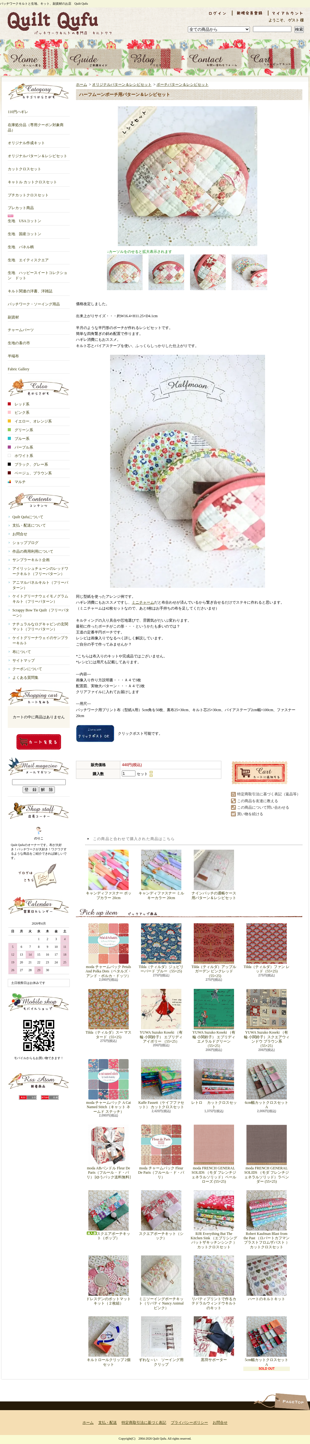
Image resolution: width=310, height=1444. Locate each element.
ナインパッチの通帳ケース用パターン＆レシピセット (214, 875)
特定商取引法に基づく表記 (144, 1422)
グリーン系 (20, 430)
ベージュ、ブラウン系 (30, 473)
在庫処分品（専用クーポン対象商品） (36, 125)
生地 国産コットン (24, 231)
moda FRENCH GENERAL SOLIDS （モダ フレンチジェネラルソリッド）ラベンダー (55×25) (266, 1154)
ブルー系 (18, 438)
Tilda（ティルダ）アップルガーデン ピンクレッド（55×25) (214, 950)
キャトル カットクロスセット (32, 179)
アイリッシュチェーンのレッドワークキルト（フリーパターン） (40, 571)
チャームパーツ (21, 327)
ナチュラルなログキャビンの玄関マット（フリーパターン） (40, 627)
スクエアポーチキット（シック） (161, 1215)
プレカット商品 (21, 205)
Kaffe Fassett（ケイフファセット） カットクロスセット (161, 1084)
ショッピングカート (275, 59)
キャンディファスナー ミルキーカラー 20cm (161, 875)
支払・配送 (107, 1422)
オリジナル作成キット (26, 140)
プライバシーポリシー (189, 1422)
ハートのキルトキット (266, 1278)
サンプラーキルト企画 (31, 560)
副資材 (13, 314)
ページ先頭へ (292, 1401)
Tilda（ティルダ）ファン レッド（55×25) (267, 948)
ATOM (50, 1097)
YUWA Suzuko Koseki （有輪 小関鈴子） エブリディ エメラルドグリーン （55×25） (214, 1018)
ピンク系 (18, 412)
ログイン (217, 13)
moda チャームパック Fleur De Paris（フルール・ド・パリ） (161, 1152)
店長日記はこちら (39, 875)
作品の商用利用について (32, 551)
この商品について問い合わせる (263, 807)
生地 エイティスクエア (28, 257)
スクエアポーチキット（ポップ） (108, 1215)
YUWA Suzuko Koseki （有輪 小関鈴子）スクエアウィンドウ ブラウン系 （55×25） (267, 1018)
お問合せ (215, 59)
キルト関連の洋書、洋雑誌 (30, 288)
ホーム (35, 59)
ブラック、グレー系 (28, 464)
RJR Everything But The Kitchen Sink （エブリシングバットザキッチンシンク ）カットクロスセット (214, 1219)
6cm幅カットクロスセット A (267, 1084)
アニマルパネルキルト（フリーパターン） (40, 585)
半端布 (13, 353)
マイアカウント (288, 13)
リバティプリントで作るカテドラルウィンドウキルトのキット (214, 1282)
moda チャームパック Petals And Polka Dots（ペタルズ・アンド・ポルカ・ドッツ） (109, 950)
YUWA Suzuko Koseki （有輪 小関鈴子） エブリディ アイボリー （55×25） (161, 1016)
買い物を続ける (250, 814)
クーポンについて (27, 669)
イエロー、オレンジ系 (30, 421)
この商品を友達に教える (257, 801)
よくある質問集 (25, 677)
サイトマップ (23, 660)
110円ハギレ (18, 109)
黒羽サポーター (214, 1339)
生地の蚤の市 (19, 340)
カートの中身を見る (38, 742)
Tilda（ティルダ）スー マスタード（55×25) (108, 1014)
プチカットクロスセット (28, 192)
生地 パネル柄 (21, 244)
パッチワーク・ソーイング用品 (34, 301)
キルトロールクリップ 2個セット (109, 1341)
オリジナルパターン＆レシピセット (37, 153)
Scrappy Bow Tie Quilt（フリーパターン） (40, 613)
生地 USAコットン (24, 218)
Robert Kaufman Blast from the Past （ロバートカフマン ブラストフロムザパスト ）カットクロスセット (267, 1219)
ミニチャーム (143, 602)
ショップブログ (155, 59)
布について (21, 652)
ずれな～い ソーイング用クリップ (161, 1341)
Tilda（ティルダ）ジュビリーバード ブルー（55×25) (161, 948)
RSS (28, 1097)
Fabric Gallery (18, 366)
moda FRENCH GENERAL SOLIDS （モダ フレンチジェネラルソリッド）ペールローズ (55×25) (214, 1154)
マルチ (17, 482)
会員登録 (250, 13)
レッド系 (18, 404)
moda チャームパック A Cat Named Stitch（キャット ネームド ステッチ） (108, 1086)
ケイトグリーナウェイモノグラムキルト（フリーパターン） (40, 599)
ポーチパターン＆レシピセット (183, 84)
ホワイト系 (20, 456)
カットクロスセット (24, 166)
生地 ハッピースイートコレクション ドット (37, 273)
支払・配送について (95, 59)
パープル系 (20, 447)
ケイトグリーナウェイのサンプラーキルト (40, 640)
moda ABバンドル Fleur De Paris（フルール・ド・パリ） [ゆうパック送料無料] (108, 1152)
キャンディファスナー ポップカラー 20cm (108, 875)
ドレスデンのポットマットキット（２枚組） (108, 1280)
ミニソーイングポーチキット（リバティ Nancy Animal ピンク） (161, 1282)
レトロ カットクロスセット (214, 1084)
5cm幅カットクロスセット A (267, 1341)
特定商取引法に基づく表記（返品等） (268, 794)
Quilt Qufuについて (27, 517)
